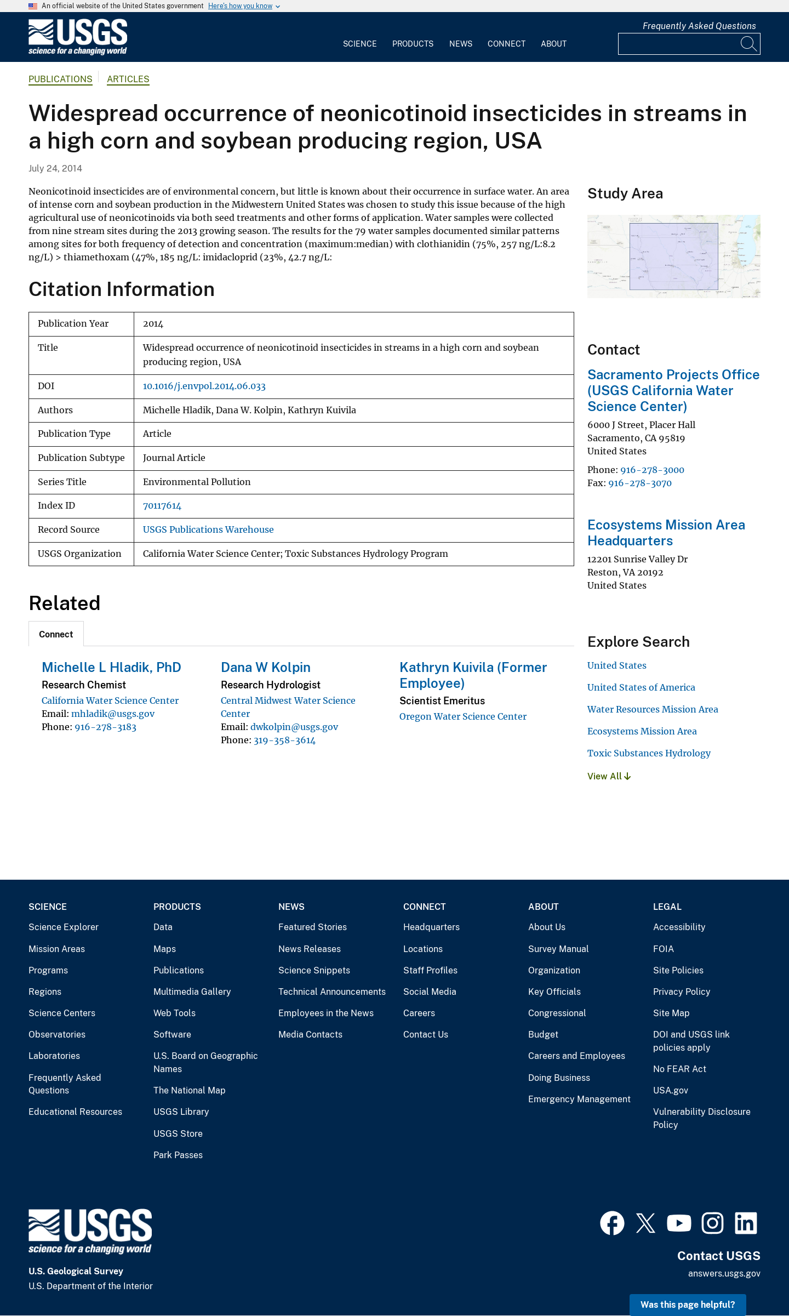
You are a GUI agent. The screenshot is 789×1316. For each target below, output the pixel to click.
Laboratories (54, 1056)
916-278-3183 (105, 726)
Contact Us (425, 1034)
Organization (554, 970)
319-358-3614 (285, 739)
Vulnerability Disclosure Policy (702, 1118)
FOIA (663, 949)
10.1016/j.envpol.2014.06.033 (204, 386)
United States (617, 665)
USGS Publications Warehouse (208, 530)
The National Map (189, 1090)
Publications (60, 79)
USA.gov (670, 1090)
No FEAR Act (679, 1069)
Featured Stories (312, 927)
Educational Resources (75, 1112)
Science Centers (61, 1013)
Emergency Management (579, 1099)
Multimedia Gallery (192, 992)
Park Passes (178, 1155)
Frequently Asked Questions (699, 26)
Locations (423, 949)
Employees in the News (326, 1013)
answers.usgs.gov (724, 1273)
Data (163, 927)
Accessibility (679, 927)
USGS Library (181, 1112)
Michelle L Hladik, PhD (111, 667)
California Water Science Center (110, 700)
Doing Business (559, 1078)
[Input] (689, 44)
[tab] (56, 633)
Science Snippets (314, 970)
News (460, 43)
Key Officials (554, 992)
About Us (546, 927)
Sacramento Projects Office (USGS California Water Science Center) (673, 390)
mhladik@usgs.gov (113, 713)
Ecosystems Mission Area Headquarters (666, 532)
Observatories (56, 1034)
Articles (128, 79)
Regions (44, 992)
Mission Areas (56, 949)
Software (172, 1034)
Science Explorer (63, 927)
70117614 (162, 505)
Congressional (557, 1013)
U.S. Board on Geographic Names (205, 1062)
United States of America (641, 687)
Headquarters (431, 927)
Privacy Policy (682, 992)
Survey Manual (558, 949)
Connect (506, 43)
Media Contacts (310, 1034)
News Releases (309, 949)
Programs (48, 970)
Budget (543, 1034)
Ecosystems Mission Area (642, 731)
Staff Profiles (430, 970)
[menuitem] (360, 37)
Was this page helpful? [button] (688, 1305)
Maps (164, 949)
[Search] (750, 44)
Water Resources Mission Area (652, 709)
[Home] (77, 53)
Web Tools (174, 1013)
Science (360, 43)
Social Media (429, 992)
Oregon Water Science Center (463, 716)
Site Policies (678, 970)
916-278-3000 (652, 469)
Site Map (671, 1013)
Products (412, 43)
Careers (419, 1013)
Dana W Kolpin (266, 667)
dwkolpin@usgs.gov (294, 726)
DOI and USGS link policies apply (691, 1041)
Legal (667, 907)
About (554, 43)
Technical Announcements (332, 992)
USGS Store (178, 1134)
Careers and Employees (576, 1056)
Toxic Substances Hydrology (649, 753)
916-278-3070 (640, 482)
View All (609, 776)
